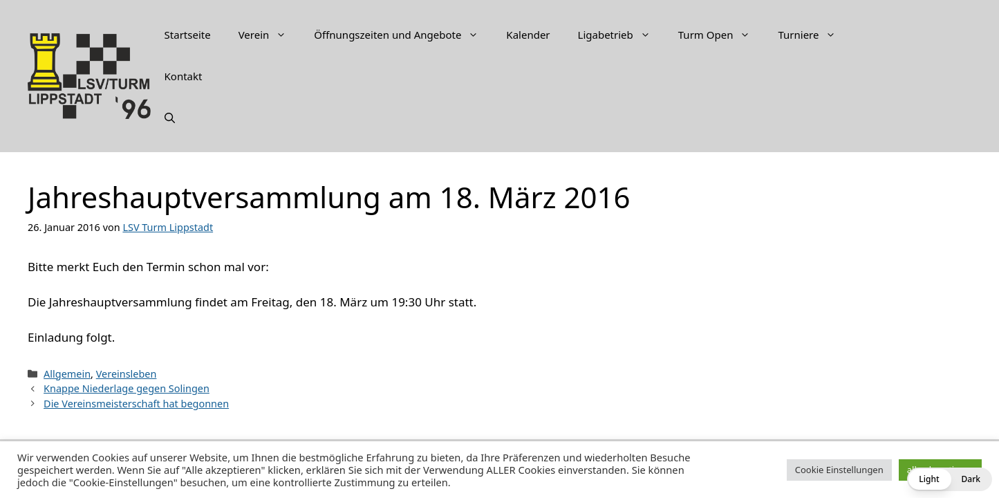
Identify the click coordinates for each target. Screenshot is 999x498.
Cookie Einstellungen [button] (839, 469)
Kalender (528, 35)
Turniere (814, 34)
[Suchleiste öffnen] (170, 117)
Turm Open (721, 34)
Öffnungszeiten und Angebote (403, 34)
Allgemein (67, 373)
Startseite (188, 35)
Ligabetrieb (621, 34)
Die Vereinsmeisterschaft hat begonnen (136, 403)
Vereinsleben (126, 373)
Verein (270, 34)
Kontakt (184, 76)
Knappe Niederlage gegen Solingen (126, 388)
